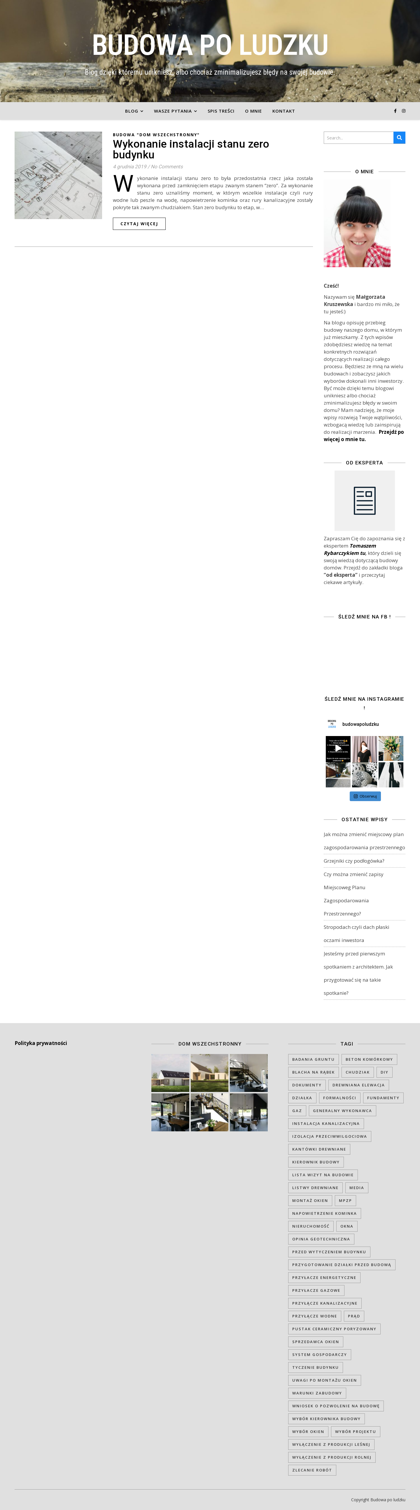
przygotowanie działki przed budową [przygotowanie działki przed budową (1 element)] (341, 1264)
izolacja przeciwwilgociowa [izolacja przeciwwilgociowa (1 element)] (329, 1136)
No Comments (167, 166)
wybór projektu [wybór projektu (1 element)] (355, 1431)
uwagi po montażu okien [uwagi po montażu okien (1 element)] (324, 1380)
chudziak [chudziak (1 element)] (358, 1072)
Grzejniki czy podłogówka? (354, 860)
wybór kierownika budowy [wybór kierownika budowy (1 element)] (326, 1418)
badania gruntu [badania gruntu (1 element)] (313, 1059)
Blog (131, 111)
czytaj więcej (139, 223)
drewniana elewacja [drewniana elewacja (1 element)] (358, 1085)
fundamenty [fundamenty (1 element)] (383, 1097)
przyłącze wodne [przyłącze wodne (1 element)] (314, 1316)
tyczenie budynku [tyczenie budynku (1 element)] (315, 1367)
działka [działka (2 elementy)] (302, 1097)
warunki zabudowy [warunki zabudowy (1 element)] (317, 1393)
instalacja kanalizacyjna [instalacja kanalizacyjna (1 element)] (326, 1123)
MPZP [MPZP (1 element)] (345, 1200)
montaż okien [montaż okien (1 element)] (310, 1200)
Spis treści (221, 111)
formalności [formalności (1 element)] (339, 1097)
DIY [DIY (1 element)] (384, 1072)
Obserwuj (365, 796)
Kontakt (283, 111)
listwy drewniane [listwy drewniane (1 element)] (315, 1187)
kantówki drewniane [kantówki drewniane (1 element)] (319, 1149)
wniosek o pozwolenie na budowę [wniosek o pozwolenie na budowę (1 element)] (336, 1405)
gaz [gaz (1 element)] (297, 1110)
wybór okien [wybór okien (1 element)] (308, 1431)
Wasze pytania (173, 111)
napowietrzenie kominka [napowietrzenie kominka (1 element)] (324, 1213)
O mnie (253, 111)
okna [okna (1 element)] (347, 1226)
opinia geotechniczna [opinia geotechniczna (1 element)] (321, 1239)
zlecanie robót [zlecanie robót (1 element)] (312, 1470)
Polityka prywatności (41, 1043)
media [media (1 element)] (356, 1187)
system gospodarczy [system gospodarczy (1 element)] (319, 1354)
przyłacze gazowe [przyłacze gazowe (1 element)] (316, 1290)
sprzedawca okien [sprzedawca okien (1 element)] (315, 1341)
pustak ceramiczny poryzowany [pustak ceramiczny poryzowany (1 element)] (334, 1328)
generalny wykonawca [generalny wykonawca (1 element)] (342, 1110)
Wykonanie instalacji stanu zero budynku (191, 149)
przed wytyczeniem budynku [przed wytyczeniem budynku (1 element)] (329, 1251)
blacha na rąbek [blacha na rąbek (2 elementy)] (313, 1072)
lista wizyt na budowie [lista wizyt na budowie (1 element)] (323, 1174)
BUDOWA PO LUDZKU (210, 45)
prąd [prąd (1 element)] (354, 1316)
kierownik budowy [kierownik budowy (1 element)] (316, 1162)
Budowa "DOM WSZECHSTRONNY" (156, 134)
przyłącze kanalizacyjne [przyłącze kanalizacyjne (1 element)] (325, 1303)
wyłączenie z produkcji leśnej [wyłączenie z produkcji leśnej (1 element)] (331, 1444)
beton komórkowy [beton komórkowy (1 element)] (369, 1059)
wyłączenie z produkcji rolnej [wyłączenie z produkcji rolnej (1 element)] (332, 1457)
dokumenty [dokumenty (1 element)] (307, 1085)
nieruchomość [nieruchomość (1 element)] (311, 1226)
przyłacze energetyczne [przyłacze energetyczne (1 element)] (324, 1277)
